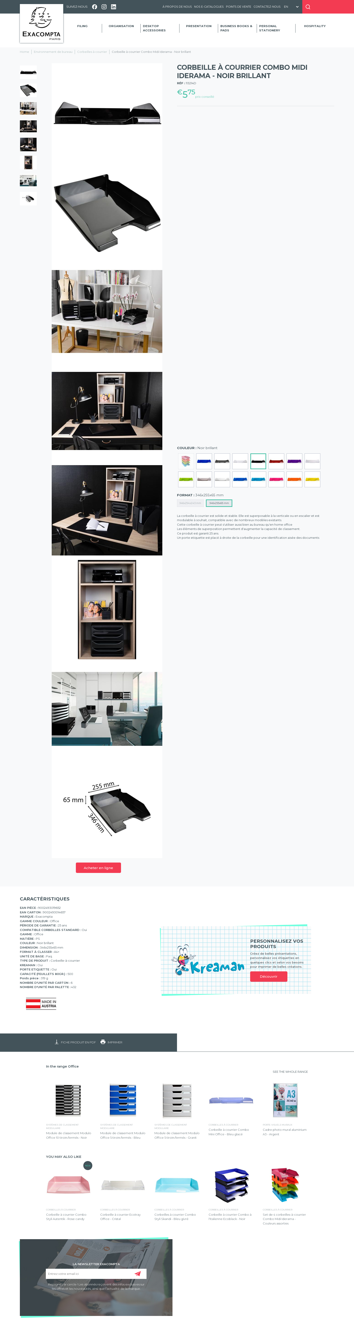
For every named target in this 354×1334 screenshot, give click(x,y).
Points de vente (238, 6)
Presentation (199, 26)
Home (24, 52)
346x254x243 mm (190, 503)
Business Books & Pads (236, 28)
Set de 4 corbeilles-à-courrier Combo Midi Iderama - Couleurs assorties (284, 1219)
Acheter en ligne (98, 868)
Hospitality (315, 26)
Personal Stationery (269, 28)
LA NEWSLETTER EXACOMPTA (96, 1263)
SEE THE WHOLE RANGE (290, 1071)
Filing (82, 26)
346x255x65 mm (219, 503)
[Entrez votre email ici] (96, 1274)
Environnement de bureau (53, 52)
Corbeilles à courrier (92, 52)
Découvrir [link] (268, 976)
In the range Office (62, 1066)
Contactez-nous (267, 6)
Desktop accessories (154, 28)
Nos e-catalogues (209, 6)
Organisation (121, 26)
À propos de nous (177, 6)
